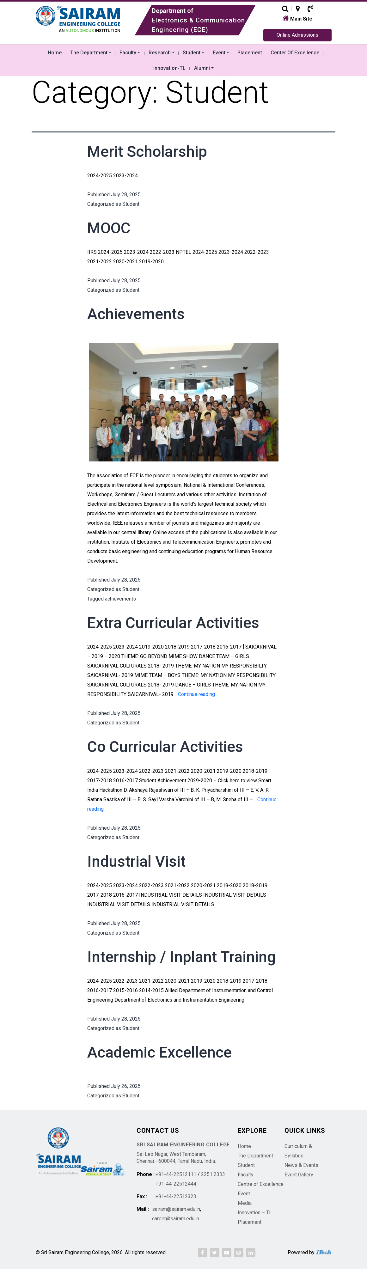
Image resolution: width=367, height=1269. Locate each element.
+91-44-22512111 (176, 1174)
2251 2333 (213, 1174)
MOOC (109, 228)
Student (130, 204)
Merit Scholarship (147, 152)
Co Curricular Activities (165, 747)
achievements (120, 599)
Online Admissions (297, 35)
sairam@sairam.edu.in (176, 1209)
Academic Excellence (159, 1052)
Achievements (136, 314)
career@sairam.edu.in (175, 1219)
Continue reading (196, 694)
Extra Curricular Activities (173, 623)
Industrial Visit (136, 861)
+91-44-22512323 (176, 1196)
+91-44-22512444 (176, 1184)
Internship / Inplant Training (181, 957)
